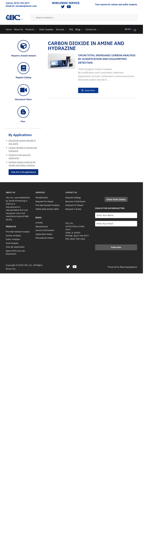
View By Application (15, 246)
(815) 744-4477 (22, 3)
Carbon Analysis (13, 235)
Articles (39, 222)
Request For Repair (45, 201)
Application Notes (44, 233)
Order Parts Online (116, 199)
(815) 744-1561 (77, 238)
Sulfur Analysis (13, 239)
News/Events (42, 226)
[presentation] (116, 234)
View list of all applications (23, 171)
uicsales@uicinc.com (26, 6)
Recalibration (42, 197)
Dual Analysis (12, 242)
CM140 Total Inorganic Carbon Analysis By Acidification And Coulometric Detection (106, 58)
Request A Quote (73, 208)
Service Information (45, 230)
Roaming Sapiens (128, 266)
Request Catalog (73, 197)
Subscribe (116, 246)
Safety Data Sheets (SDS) (47, 208)
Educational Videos (44, 237)
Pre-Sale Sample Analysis (18, 231)
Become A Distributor (75, 201)
